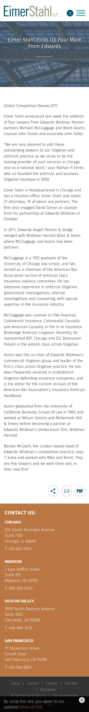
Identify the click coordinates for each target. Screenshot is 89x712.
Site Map (71, 683)
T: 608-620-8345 (19, 588)
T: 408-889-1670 (18, 627)
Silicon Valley (19, 600)
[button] (53, 491)
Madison (13, 561)
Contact (33, 683)
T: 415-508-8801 (18, 667)
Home (15, 683)
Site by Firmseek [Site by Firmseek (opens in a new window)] (65, 696)
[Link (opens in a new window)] (80, 491)
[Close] (82, 700)
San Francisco (19, 640)
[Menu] (80, 13)
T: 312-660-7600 (18, 548)
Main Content (29, 5)
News (45, 68)
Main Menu (32, 5)
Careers (51, 683)
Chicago (13, 522)
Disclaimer (48, 690)
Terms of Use (30, 707)
